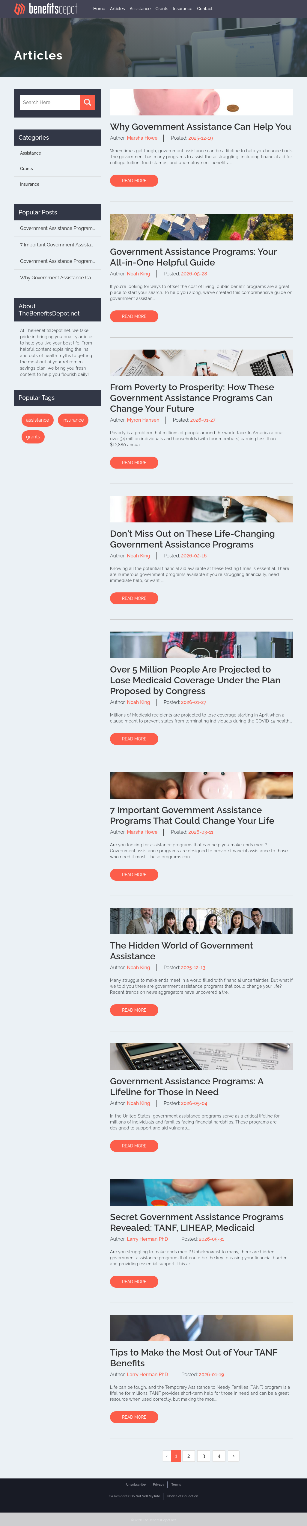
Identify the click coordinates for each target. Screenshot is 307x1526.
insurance (73, 420)
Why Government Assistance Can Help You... (60, 277)
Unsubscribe (136, 1485)
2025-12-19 (200, 138)
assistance (37, 420)
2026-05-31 (211, 1239)
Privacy (158, 1485)
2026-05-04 (194, 1103)
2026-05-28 (194, 274)
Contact (205, 8)
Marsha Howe (142, 138)
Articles (117, 8)
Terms (176, 1485)
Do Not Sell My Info (145, 1496)
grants (33, 437)
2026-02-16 (194, 556)
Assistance (140, 8)
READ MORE (134, 180)
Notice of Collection (182, 1496)
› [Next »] (234, 1456)
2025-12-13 (193, 967)
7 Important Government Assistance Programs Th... (60, 245)
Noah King (138, 274)
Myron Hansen (143, 420)
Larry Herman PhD (147, 1239)
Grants (161, 8)
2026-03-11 (200, 832)
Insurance (182, 8)
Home (99, 8)
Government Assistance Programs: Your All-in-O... (60, 261)
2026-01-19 (211, 1374)
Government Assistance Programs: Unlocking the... (60, 228)
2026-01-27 (202, 420)
